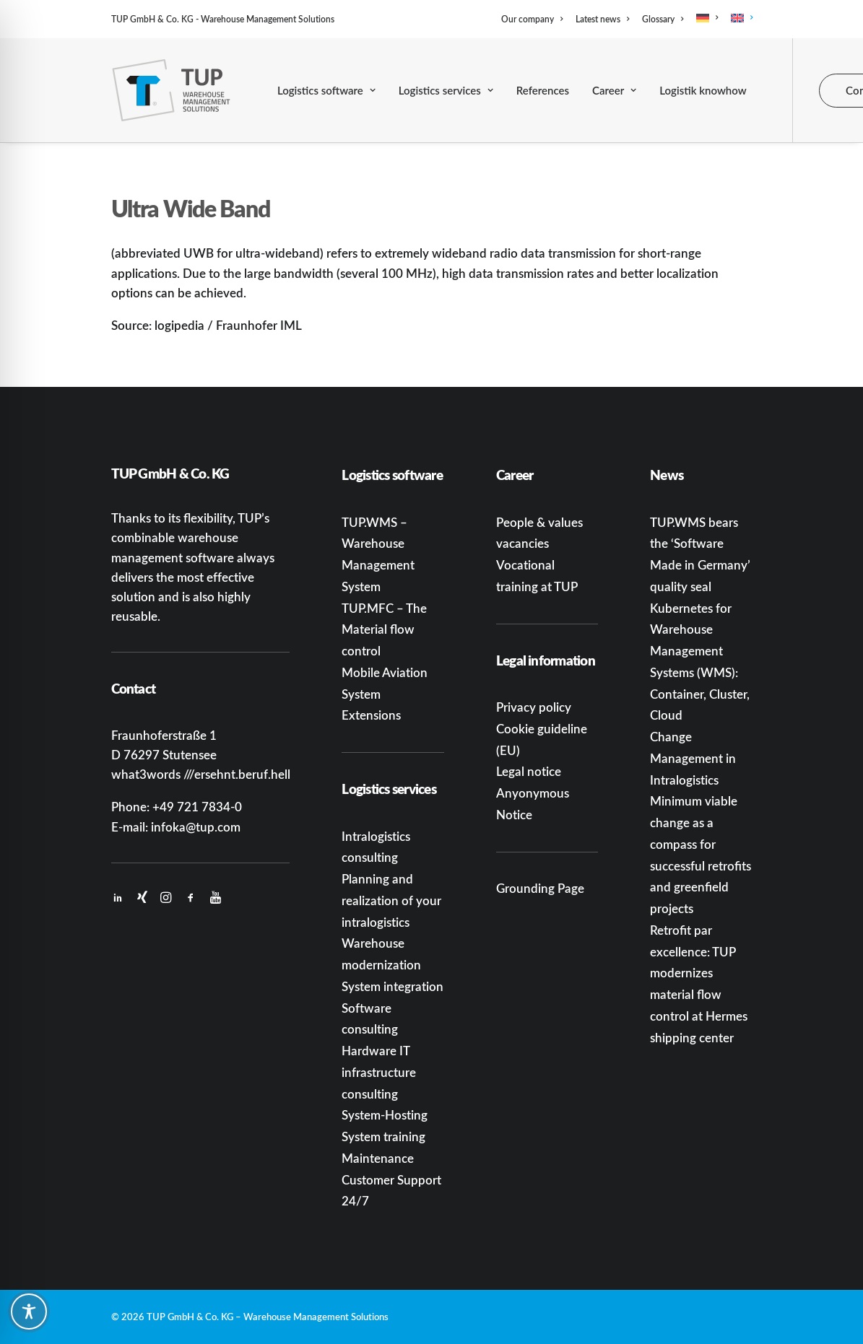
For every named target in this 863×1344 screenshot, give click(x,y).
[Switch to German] (707, 18)
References (542, 90)
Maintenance (378, 1157)
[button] (117, 898)
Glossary (662, 19)
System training (383, 1136)
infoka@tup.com (195, 826)
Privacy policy (533, 706)
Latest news (602, 19)
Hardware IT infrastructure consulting (379, 1072)
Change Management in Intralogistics (693, 758)
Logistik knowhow (702, 90)
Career (614, 90)
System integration (392, 986)
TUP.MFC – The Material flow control (384, 629)
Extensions (371, 714)
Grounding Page (540, 887)
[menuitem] (534, 19)
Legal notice (528, 771)
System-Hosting (385, 1114)
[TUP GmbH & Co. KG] (171, 90)
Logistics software (326, 90)
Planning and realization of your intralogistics (391, 900)
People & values (539, 522)
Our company (532, 19)
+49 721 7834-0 (197, 806)
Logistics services (446, 90)
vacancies (522, 542)
